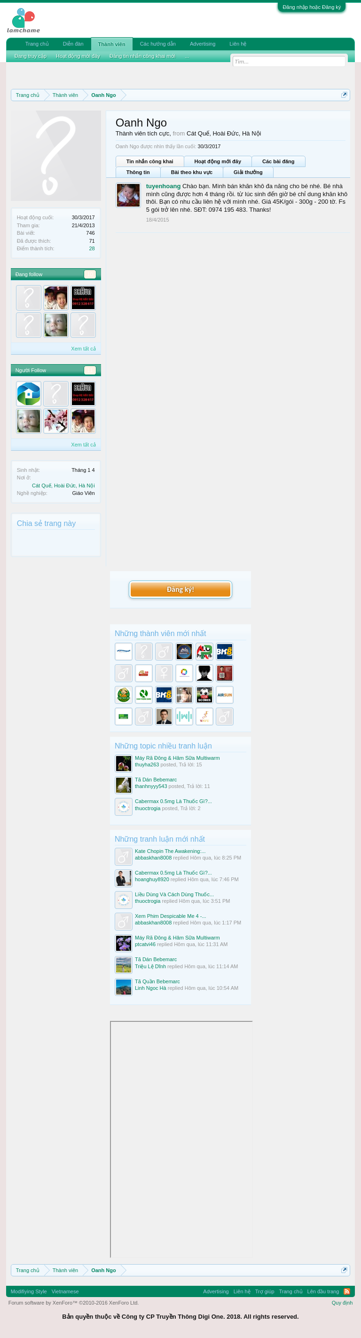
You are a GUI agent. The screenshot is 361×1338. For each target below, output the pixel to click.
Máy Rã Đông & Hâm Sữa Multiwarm (177, 758)
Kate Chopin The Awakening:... (170, 851)
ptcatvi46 (145, 944)
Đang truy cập (31, 56)
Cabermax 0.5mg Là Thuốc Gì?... (173, 801)
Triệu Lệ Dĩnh (150, 966)
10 (90, 274)
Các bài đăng (278, 161)
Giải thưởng (248, 172)
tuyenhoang (163, 186)
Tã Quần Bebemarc (157, 981)
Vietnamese (65, 1291)
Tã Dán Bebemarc (156, 779)
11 (90, 370)
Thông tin (138, 172)
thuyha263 (147, 764)
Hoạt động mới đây (218, 161)
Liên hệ (237, 44)
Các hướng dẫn (158, 44)
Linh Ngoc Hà (150, 988)
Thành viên (112, 44)
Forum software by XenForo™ (73, 1303)
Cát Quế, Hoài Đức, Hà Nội (63, 485)
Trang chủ (37, 44)
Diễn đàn (73, 44)
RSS (347, 1291)
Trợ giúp (265, 1291)
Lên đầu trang (323, 1291)
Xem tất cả (83, 348)
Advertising (202, 44)
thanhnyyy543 (151, 786)
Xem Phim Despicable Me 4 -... (170, 916)
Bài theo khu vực (191, 172)
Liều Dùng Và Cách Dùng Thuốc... (174, 894)
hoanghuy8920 (152, 879)
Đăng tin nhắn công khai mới (142, 56)
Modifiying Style (29, 1291)
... (187, 56)
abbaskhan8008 (153, 857)
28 (91, 248)
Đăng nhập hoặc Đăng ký (312, 7)
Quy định (342, 1303)
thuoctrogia (147, 808)
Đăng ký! (180, 589)
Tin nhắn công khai (149, 161)
